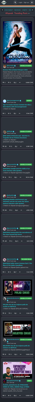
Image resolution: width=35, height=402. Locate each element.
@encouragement (13, 100)
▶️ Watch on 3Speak (9, 109)
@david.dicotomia (13, 298)
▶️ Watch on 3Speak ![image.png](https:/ (16, 205)
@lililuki (10, 131)
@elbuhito (10, 195)
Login (20, 2)
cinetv (24, 10)
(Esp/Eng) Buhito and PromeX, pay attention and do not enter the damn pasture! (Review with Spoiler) (16, 201)
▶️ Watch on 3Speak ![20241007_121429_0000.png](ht (13, 141)
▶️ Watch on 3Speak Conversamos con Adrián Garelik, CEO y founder (15, 390)
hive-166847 (9, 10)
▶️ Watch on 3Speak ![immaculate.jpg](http (17, 236)
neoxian (17, 10)
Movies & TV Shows (25, 65)
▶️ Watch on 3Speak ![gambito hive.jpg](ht (16, 173)
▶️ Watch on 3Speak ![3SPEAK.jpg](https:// (16, 350)
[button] (31, 2)
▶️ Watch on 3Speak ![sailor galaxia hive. (16, 267)
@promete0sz (12, 164)
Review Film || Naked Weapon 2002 (15, 70)
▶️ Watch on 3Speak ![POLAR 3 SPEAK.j (15, 308)
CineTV (29, 380)
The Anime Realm (26, 259)
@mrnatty (10, 65)
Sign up (26, 2)
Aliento (29, 100)
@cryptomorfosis (13, 380)
